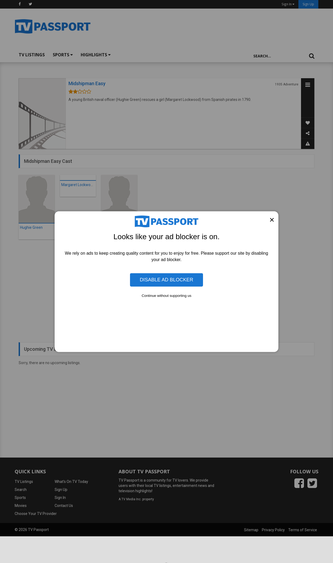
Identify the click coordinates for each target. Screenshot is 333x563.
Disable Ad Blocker (166, 279)
